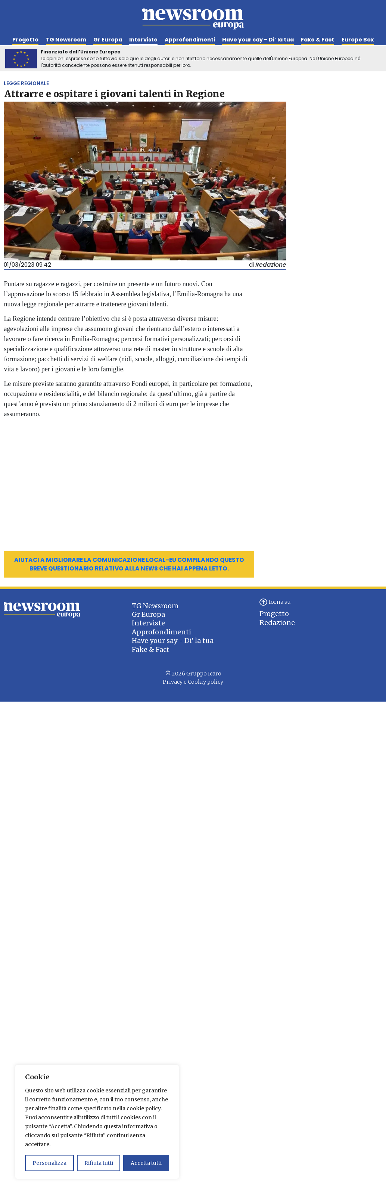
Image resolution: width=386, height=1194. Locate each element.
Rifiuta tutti (98, 1163)
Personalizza (49, 1163)
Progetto (25, 39)
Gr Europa (107, 39)
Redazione (277, 622)
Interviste (143, 39)
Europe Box (358, 39)
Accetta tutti (146, 1163)
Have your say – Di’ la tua (258, 39)
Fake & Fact (317, 39)
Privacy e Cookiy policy (193, 681)
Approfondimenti (190, 39)
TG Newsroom (66, 39)
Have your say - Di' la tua (173, 640)
